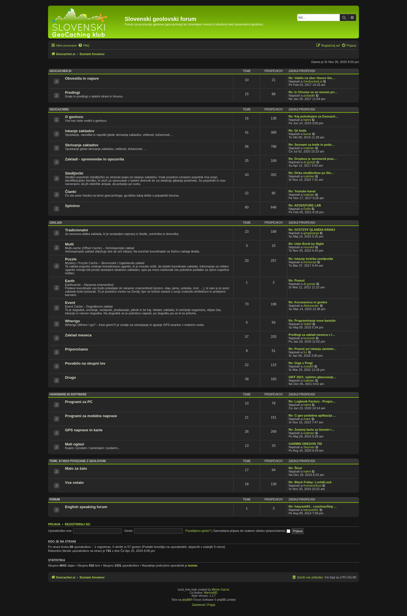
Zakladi (55, 222)
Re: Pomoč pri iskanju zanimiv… (313, 349)
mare (307, 419)
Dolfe (307, 208)
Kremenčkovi (313, 485)
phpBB (186, 599)
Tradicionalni (76, 230)
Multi (69, 244)
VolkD (308, 324)
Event (70, 303)
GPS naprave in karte (84, 430)
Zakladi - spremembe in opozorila (94, 159)
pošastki (309, 95)
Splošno (72, 206)
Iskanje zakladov (79, 131)
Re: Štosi (295, 468)
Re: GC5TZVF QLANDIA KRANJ (312, 229)
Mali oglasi (74, 444)
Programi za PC (78, 402)
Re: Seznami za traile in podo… (312, 144)
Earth (70, 281)
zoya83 (308, 366)
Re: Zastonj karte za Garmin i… (312, 429)
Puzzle (71, 259)
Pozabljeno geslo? (198, 530)
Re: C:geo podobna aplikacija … (312, 415)
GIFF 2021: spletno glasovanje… (312, 377)
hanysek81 (311, 509)
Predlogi (72, 92)
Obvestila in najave (82, 78)
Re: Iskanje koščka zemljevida (311, 258)
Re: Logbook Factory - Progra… (312, 401)
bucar (307, 134)
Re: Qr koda (297, 130)
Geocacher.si (60, 71)
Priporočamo (76, 349)
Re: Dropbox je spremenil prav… (313, 158)
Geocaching (59, 109)
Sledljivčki (74, 173)
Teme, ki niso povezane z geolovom (77, 461)
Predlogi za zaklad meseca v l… (312, 334)
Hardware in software (67, 394)
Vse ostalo (74, 482)
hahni (307, 119)
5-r (305, 352)
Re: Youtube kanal (302, 191)
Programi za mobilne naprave (91, 416)
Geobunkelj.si (313, 81)
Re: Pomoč (297, 280)
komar (193, 565)
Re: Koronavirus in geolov (308, 302)
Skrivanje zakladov (81, 145)
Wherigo (72, 321)
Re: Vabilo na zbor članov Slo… (312, 78)
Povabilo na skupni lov (85, 363)
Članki (70, 192)
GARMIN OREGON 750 (305, 443)
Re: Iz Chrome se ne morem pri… (313, 92)
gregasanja (311, 233)
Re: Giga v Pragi (301, 363)
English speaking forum (86, 507)
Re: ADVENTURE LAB (305, 205)
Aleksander (311, 305)
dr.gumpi (309, 162)
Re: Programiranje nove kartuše (312, 320)
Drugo (70, 377)
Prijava (54, 524)
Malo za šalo (76, 468)
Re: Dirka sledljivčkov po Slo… (311, 173)
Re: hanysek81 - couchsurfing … (313, 506)
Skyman (309, 447)
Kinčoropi (310, 262)
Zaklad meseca (78, 335)
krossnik (309, 338)
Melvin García (220, 589)
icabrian (309, 148)
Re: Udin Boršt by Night (306, 243)
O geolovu (74, 117)
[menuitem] (83, 45)
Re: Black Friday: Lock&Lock (310, 482)
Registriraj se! (77, 524)
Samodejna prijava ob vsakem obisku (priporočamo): (252, 530)
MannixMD (211, 592)
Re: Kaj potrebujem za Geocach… (313, 116)
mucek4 (309, 247)
